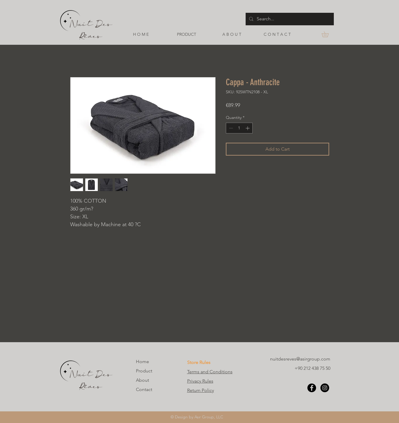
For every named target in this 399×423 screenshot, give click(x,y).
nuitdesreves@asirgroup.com (300, 359)
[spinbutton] (239, 128)
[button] (328, 34)
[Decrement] (230, 128)
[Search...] (289, 19)
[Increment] (248, 128)
